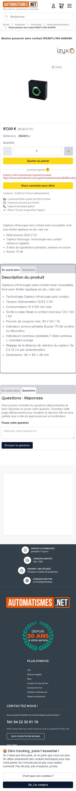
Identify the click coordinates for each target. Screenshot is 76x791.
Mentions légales (34, 674)
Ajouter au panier (38, 160)
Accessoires (20, 24)
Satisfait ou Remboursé (37, 692)
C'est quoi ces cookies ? (38, 775)
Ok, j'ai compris (38, 784)
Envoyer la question (17, 445)
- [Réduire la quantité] (7, 151)
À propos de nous (34, 687)
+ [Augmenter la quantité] (68, 151)
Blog (29, 679)
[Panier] (61, 5)
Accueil (6, 24)
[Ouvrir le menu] (69, 5)
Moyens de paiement (36, 696)
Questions (28, 269)
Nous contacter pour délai (38, 185)
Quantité (8, 142)
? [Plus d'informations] (47, 169)
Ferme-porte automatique (58, 24)
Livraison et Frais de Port (37, 683)
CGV (29, 670)
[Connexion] (53, 5)
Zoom (57, 67)
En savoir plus (11, 269)
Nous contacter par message (25, 736)
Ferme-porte (36, 24)
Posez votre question (15, 422)
